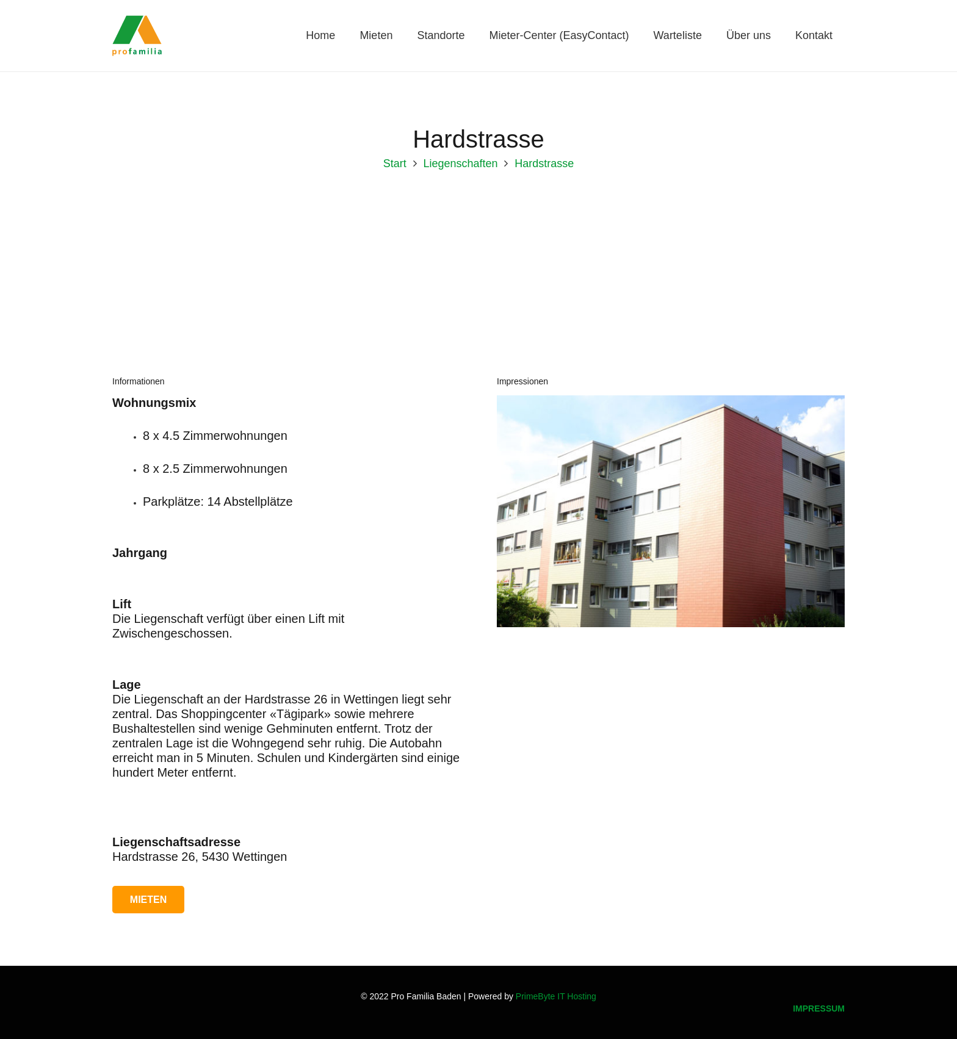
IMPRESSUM (819, 1008)
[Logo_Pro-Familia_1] (142, 36)
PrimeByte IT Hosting (556, 996)
